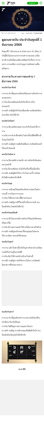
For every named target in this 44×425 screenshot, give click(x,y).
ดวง (23, 33)
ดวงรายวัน (29, 33)
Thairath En (33, 3)
